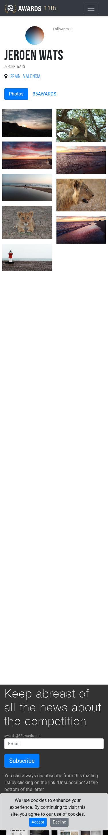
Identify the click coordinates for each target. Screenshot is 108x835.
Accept (38, 822)
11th (30, 8)
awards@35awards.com (22, 736)
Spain (15, 77)
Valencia (32, 77)
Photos (16, 94)
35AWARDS (44, 94)
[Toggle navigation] (91, 8)
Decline (59, 822)
